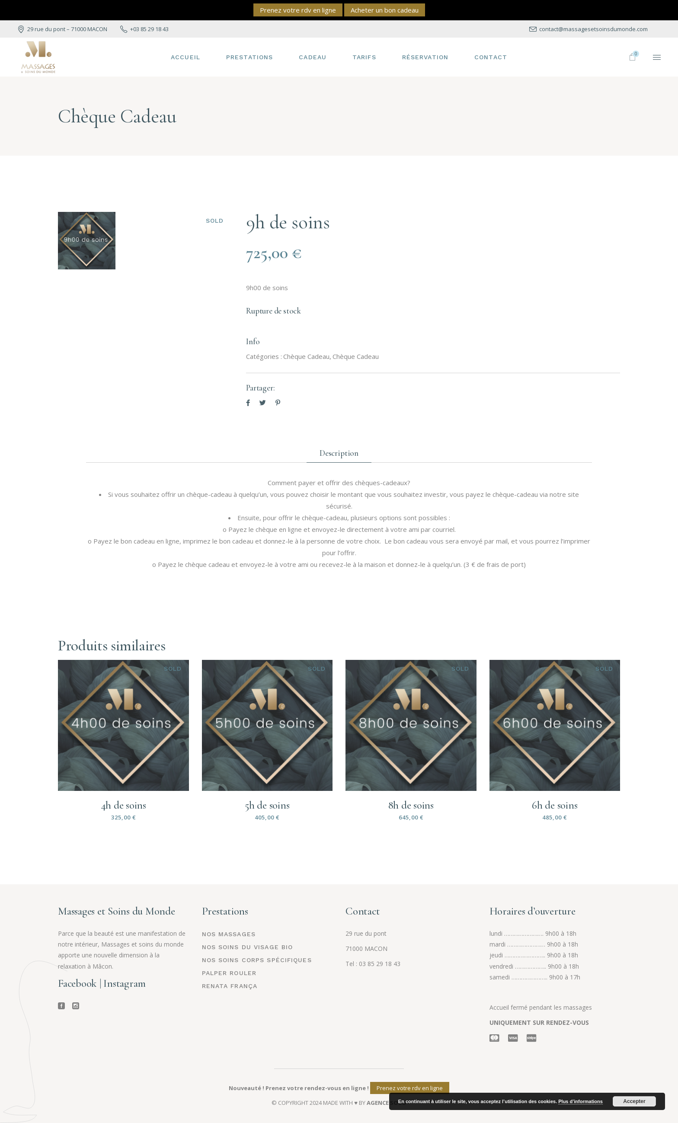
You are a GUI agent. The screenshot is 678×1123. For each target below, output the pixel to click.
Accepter (634, 1101)
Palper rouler (229, 972)
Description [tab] (339, 453)
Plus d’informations (580, 1101)
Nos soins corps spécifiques (257, 960)
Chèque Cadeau (306, 356)
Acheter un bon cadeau (385, 10)
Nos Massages (229, 934)
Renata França (230, 985)
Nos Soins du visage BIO (247, 947)
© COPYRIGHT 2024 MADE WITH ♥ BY (339, 1103)
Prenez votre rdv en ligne (298, 10)
